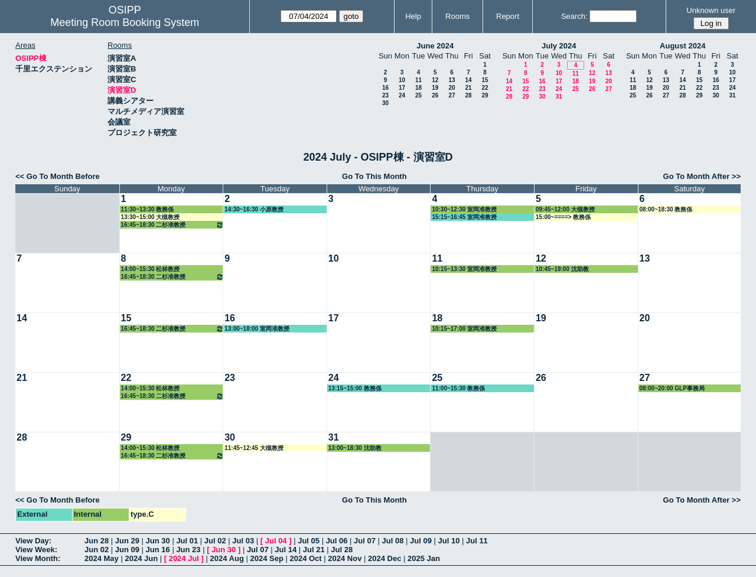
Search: (574, 16)
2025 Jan (424, 558)
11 (418, 80)
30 (385, 103)
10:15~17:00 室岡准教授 (464, 328)
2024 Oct (305, 558)
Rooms (457, 16)
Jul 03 (243, 540)
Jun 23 (188, 549)
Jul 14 (285, 549)
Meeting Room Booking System (124, 22)
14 (468, 80)
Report (507, 16)
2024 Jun (141, 558)
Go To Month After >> (702, 176)
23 (385, 95)
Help (413, 16)
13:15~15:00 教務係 (355, 388)
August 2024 (682, 45)
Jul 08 (393, 540)
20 (451, 87)
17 (402, 87)
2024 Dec (384, 558)
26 (435, 95)
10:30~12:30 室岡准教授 (464, 209)
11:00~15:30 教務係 (458, 388)
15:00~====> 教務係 (563, 217)
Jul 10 (449, 540)
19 (435, 87)
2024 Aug (227, 558)
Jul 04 (276, 540)
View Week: (36, 549)
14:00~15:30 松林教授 (150, 269)
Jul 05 (309, 540)
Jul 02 (215, 540)
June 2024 (435, 45)
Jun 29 (127, 540)
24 (402, 95)
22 (484, 87)
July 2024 (559, 45)
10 (402, 80)
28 (468, 95)
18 (418, 87)
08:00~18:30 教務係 (666, 209)
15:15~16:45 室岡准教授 (464, 217)
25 (418, 95)
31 (559, 96)
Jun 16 (158, 549)
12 (435, 80)
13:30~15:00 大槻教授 (150, 217)
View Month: (37, 558)
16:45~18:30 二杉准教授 (172, 225)
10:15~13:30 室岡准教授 (464, 269)
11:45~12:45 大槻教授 (254, 448)
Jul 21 (314, 549)
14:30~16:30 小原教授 (254, 209)
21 (468, 87)
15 (484, 80)
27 (451, 95)
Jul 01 (187, 540)
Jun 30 (158, 540)
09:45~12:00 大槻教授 (565, 209)
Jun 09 (127, 549)
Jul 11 (477, 540)
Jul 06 (337, 540)
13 (451, 80)
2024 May (101, 558)
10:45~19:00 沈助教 (562, 269)
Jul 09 (421, 540)
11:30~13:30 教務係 (147, 209)
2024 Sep (266, 558)
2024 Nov (344, 558)
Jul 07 (365, 540)
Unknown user (710, 10)
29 (484, 95)
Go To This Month (374, 176)
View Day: (33, 540)
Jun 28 (96, 540)
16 (385, 87)
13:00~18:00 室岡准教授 (256, 328)
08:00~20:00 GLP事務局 (672, 388)
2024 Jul (184, 558)
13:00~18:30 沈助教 (355, 448)
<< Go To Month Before (57, 176)
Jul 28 (342, 549)
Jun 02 (96, 549)
